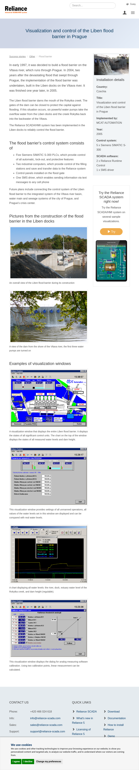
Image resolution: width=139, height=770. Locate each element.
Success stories (17, 56)
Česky (133, 4)
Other (32, 56)
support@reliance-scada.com (47, 731)
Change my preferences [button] (48, 761)
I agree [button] (16, 761)
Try (111, 231)
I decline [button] (28, 761)
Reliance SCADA (86, 711)
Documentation (117, 718)
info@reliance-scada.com (45, 718)
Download (114, 711)
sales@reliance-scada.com (46, 725)
